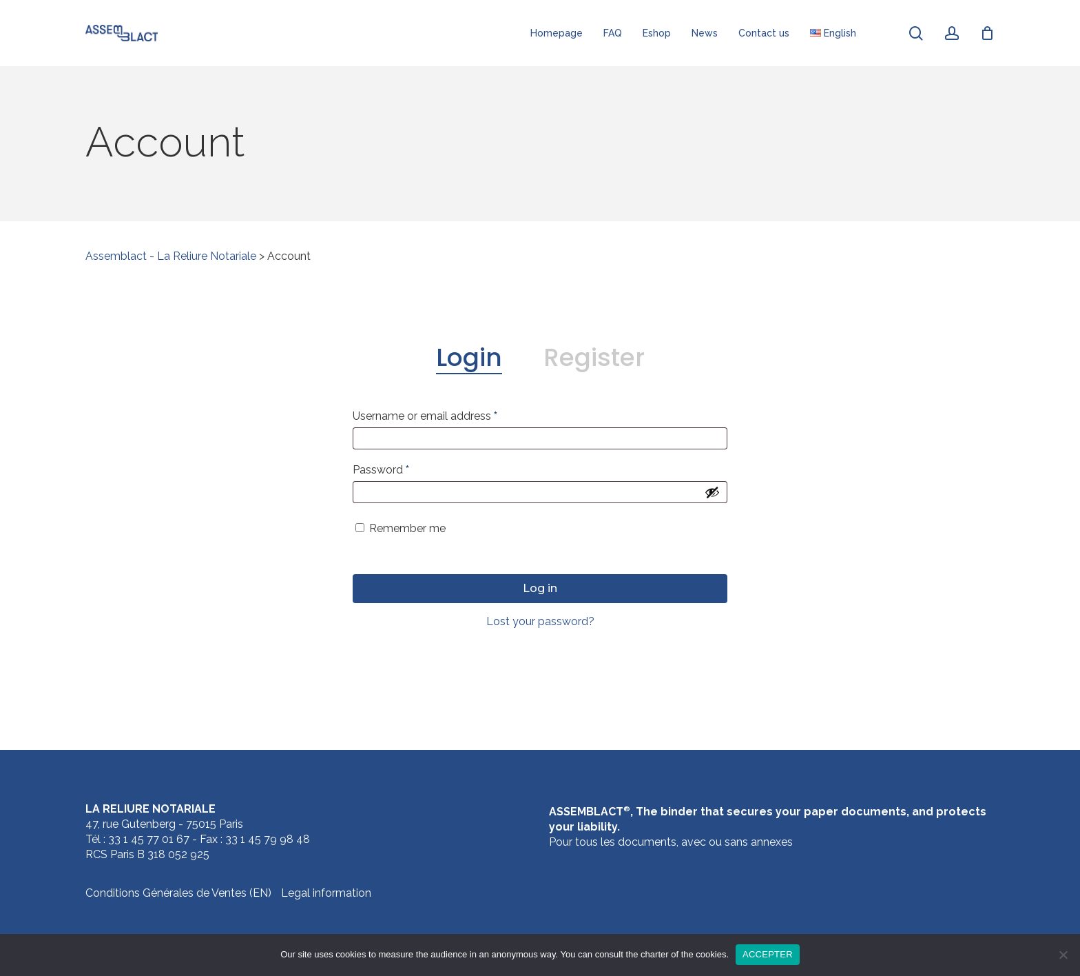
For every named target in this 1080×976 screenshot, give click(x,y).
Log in (540, 588)
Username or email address (425, 416)
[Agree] (1063, 955)
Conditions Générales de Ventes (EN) (178, 892)
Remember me (407, 528)
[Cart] (987, 33)
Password (381, 469)
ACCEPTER (767, 954)
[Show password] (712, 492)
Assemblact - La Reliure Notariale (170, 256)
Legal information (326, 892)
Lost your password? (540, 621)
